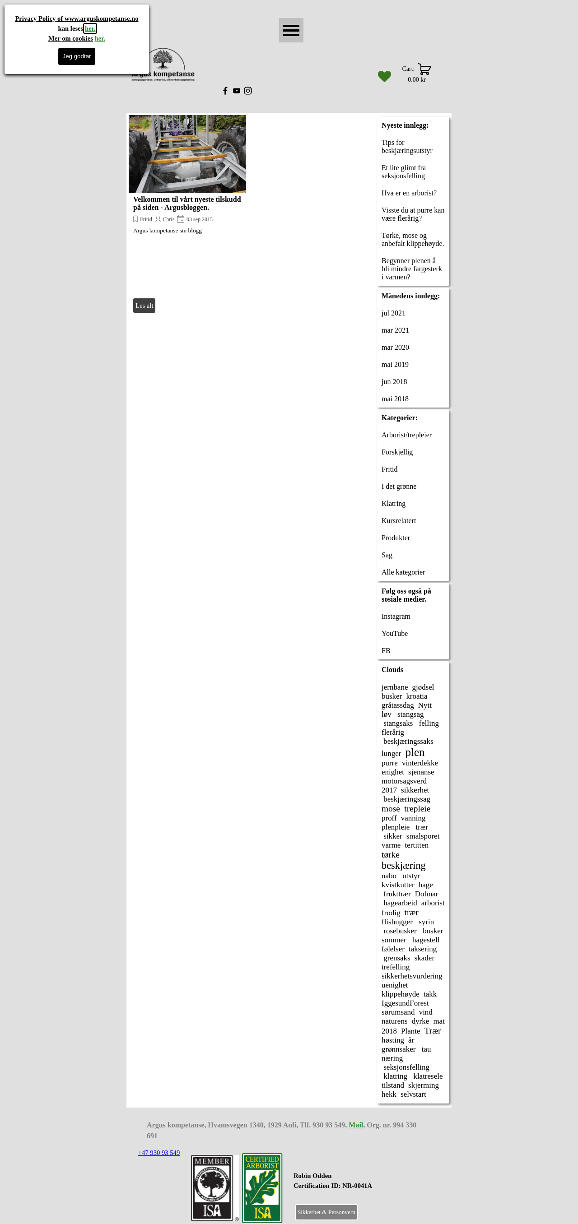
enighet (393, 772)
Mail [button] (356, 1125)
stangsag (410, 714)
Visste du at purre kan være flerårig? (413, 214)
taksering (423, 949)
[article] (187, 215)
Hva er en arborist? (409, 193)
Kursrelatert (399, 520)
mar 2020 (395, 347)
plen (414, 752)
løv (387, 714)
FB (386, 650)
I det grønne (399, 486)
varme (391, 845)
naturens (395, 1021)
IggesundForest (405, 1003)
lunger (391, 753)
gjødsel (423, 687)
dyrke (420, 1021)
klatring (394, 1076)
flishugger (397, 922)
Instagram (396, 616)
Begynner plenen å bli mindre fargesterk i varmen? (412, 269)
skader (424, 958)
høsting (393, 1040)
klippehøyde (401, 994)
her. (90, 28)
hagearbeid (399, 903)
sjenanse (421, 772)
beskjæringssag (406, 799)
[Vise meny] (291, 30)
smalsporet (423, 836)
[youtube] (236, 90)
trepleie (417, 808)
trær (421, 827)
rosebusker (399, 931)
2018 (389, 1031)
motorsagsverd (404, 781)
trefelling (396, 967)
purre (390, 763)
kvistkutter (398, 885)
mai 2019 (395, 364)
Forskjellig (397, 452)
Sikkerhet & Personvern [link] (326, 1212)
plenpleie (396, 827)
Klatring (394, 503)
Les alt (144, 305)
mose (391, 808)
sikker (392, 836)
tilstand (393, 1085)
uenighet (395, 985)
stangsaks (397, 723)
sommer (394, 940)
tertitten (417, 845)
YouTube (395, 633)
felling (428, 723)
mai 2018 (395, 399)
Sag (387, 555)
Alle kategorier (403, 572)
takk (430, 994)
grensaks (396, 958)
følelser (393, 949)
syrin (425, 922)
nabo (389, 876)
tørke (391, 854)
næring (392, 1058)
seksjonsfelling (405, 1067)
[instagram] (247, 90)
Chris (168, 219)
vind (426, 1012)
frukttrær (396, 894)
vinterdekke (420, 763)
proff (389, 818)
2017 (389, 790)
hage (426, 885)
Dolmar (426, 894)
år (411, 1040)
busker (392, 696)
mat (438, 1021)
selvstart (413, 1094)
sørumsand (398, 1012)
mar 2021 (395, 330)
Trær (432, 1030)
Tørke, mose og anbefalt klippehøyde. (413, 239)
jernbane (395, 687)
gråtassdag (398, 705)
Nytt (425, 705)
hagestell (425, 940)
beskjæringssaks (408, 741)
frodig (391, 913)
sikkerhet (415, 790)
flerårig (393, 732)
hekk (389, 1094)
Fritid (146, 219)
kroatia (416, 696)
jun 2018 (394, 381)
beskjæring (404, 865)
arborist (433, 903)
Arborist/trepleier (407, 435)
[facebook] (225, 90)
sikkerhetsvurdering (412, 976)
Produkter (396, 538)
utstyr (410, 876)
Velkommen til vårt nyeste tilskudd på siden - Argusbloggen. (187, 203)
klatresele (427, 1076)
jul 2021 (394, 313)
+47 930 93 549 (159, 1152)
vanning (413, 818)
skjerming (423, 1085)
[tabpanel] (355, 1186)
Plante (410, 1031)
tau (425, 1049)
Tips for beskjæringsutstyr (407, 146)
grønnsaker (398, 1049)
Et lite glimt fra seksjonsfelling (404, 172)
